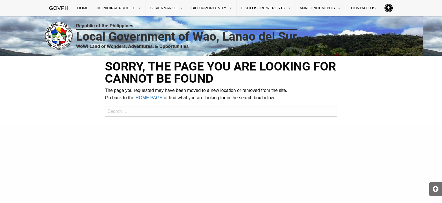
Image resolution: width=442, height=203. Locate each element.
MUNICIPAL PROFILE (116, 8)
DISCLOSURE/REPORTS (263, 8)
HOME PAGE (149, 97)
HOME (83, 8)
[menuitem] (59, 8)
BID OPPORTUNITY (208, 8)
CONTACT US (363, 8)
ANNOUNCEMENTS (317, 8)
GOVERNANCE (163, 8)
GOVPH (58, 8)
